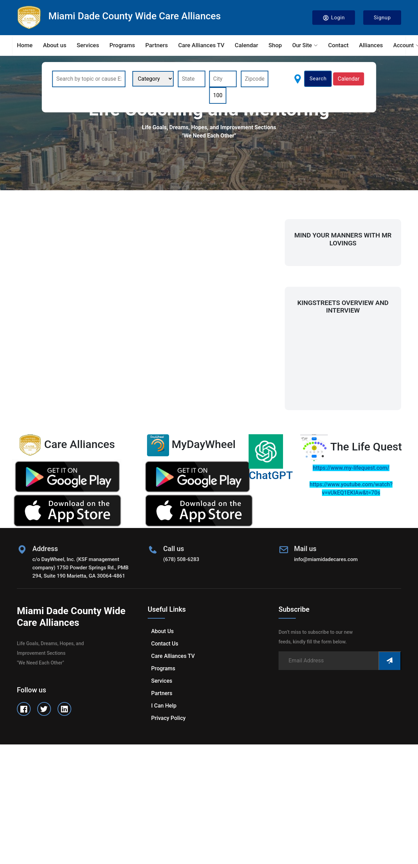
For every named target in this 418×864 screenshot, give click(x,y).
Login (334, 17)
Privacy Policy (168, 718)
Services (88, 45)
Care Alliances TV (201, 45)
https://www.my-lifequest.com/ (351, 468)
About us (54, 45)
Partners (156, 45)
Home (25, 45)
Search (318, 78)
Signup (382, 17)
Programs (122, 45)
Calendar (246, 45)
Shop (275, 45)
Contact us (164, 643)
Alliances (371, 45)
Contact (338, 45)
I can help (163, 705)
